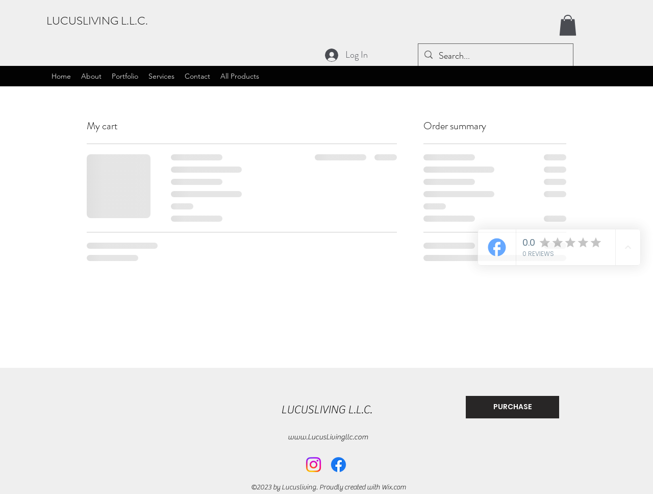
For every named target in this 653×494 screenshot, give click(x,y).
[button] (567, 25)
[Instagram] (313, 465)
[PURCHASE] (512, 407)
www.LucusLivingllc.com (328, 437)
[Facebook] (338, 465)
